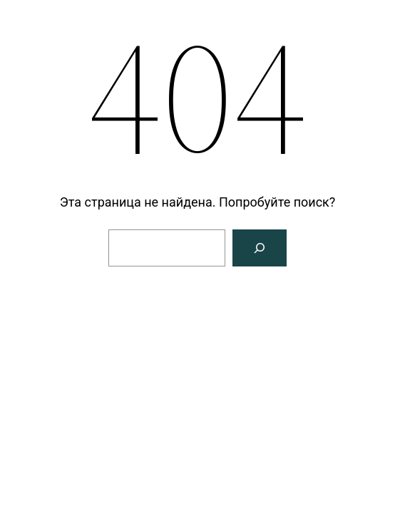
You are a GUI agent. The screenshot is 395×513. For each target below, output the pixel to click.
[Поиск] (259, 247)
